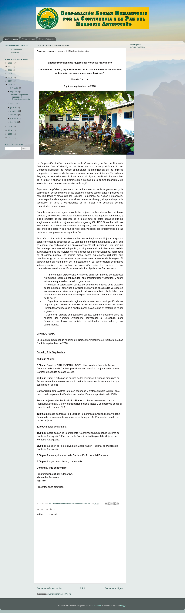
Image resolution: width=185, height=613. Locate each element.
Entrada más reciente (49, 588)
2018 (10, 77)
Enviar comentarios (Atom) (59, 594)
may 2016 (14, 111)
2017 (10, 81)
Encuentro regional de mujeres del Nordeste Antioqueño (20, 97)
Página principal (28, 39)
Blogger (123, 606)
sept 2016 (14, 92)
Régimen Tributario (46, 39)
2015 (10, 127)
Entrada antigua (114, 588)
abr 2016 (14, 115)
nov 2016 (14, 88)
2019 (10, 74)
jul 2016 (14, 108)
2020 (10, 70)
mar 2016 (14, 118)
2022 (10, 63)
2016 (10, 85)
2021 (10, 66)
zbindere (97, 606)
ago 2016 (14, 104)
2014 (10, 130)
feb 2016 (14, 122)
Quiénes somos (11, 39)
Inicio (83, 588)
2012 (10, 138)
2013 (10, 134)
